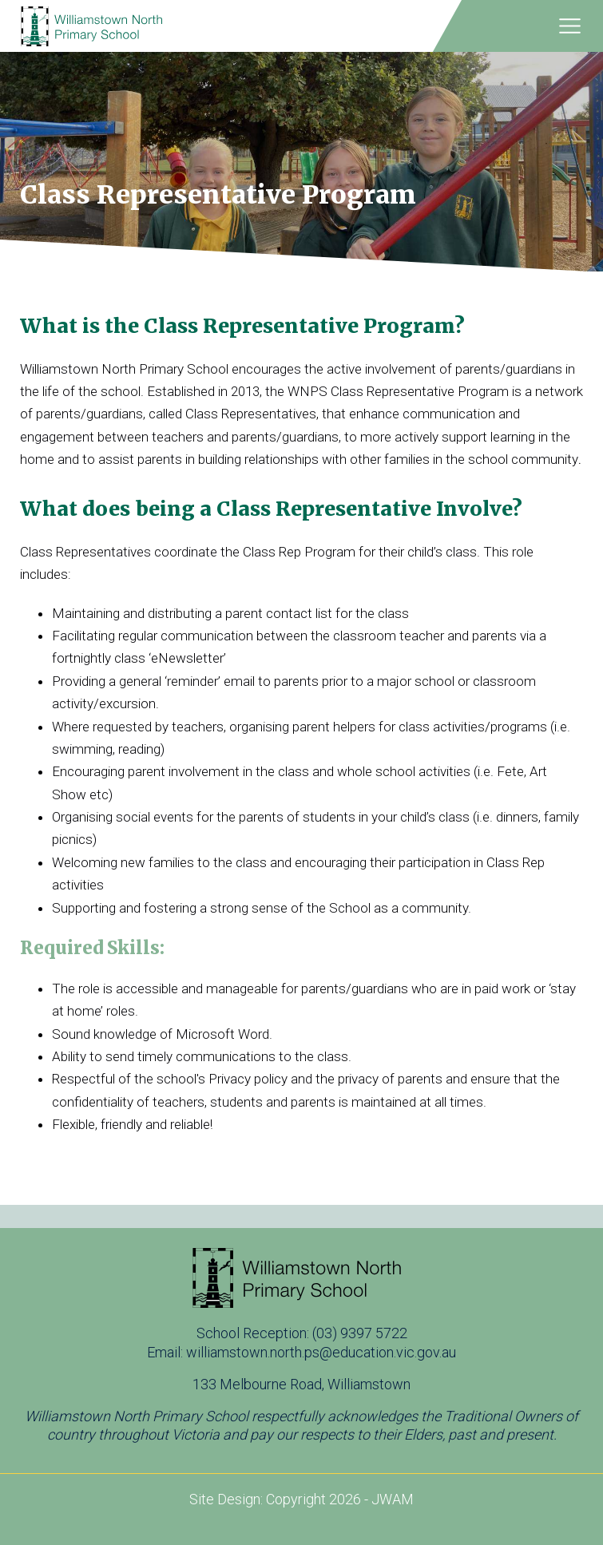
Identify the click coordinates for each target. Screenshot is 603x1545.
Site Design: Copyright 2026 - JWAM (301, 1499)
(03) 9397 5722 (359, 1333)
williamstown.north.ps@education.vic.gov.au (321, 1352)
